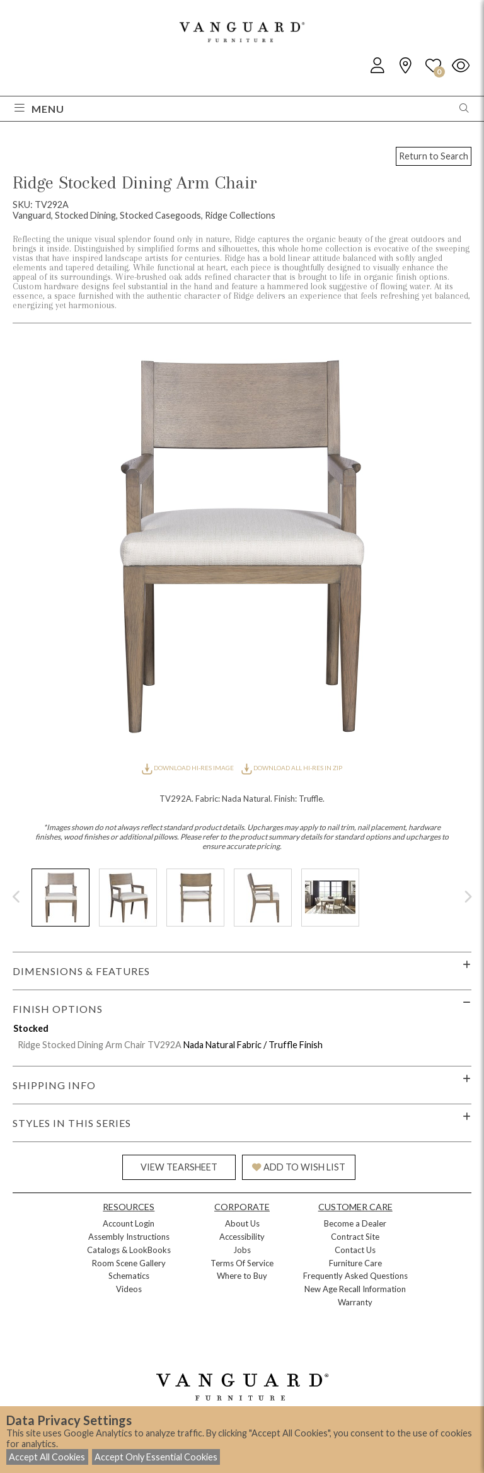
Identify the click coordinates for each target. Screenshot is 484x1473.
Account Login (128, 1223)
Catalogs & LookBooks (129, 1250)
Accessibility (242, 1237)
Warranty (355, 1302)
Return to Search (433, 156)
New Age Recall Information (355, 1289)
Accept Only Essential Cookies (156, 1457)
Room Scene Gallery (129, 1263)
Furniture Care (355, 1263)
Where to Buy (242, 1276)
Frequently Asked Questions (355, 1276)
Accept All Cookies (47, 1457)
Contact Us (355, 1250)
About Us (242, 1223)
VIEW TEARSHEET (179, 1167)
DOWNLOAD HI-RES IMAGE (188, 767)
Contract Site (355, 1237)
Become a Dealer (355, 1223)
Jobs (242, 1250)
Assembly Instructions (129, 1237)
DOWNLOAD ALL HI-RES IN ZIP (291, 767)
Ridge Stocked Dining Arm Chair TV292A (100, 1044)
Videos (129, 1289)
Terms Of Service (242, 1263)
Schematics (128, 1276)
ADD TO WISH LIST (298, 1167)
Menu (39, 109)
